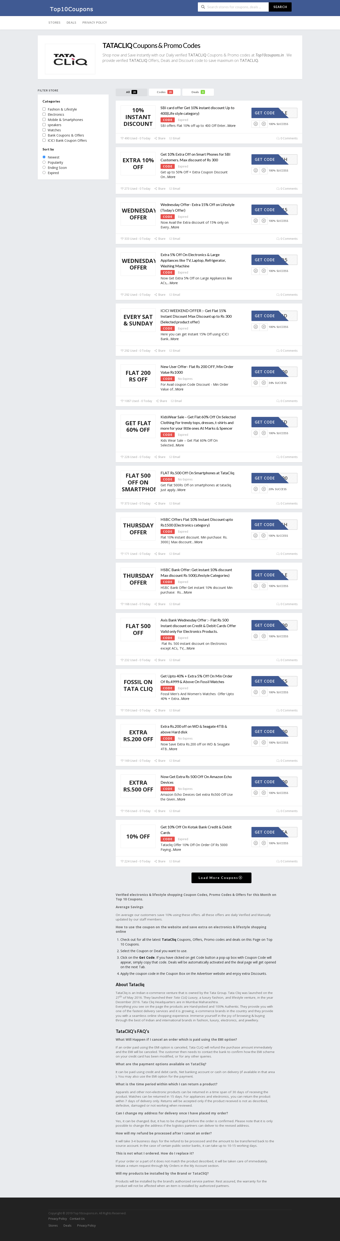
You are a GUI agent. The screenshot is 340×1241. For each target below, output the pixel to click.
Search (280, 7)
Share (160, 138)
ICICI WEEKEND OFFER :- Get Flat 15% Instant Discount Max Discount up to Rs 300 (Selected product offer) (196, 316)
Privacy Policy (94, 22)
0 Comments (287, 138)
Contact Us (77, 1219)
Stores (54, 22)
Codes (165, 92)
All (131, 92)
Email (174, 138)
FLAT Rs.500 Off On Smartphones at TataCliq (197, 473)
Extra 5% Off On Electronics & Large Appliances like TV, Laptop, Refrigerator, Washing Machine (193, 260)
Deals (71, 22)
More (231, 125)
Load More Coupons (221, 878)
